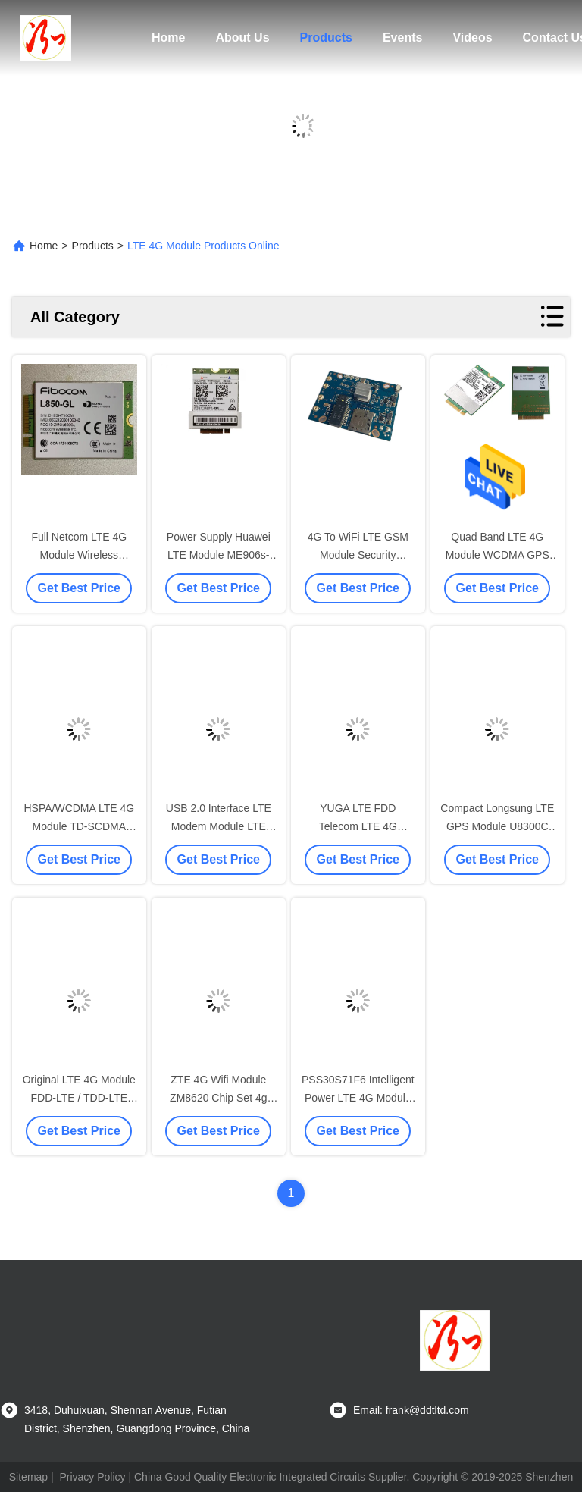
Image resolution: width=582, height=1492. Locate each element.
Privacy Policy (92, 1477)
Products (326, 37)
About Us (242, 37)
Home (168, 37)
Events (402, 37)
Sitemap (28, 1477)
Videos (472, 37)
